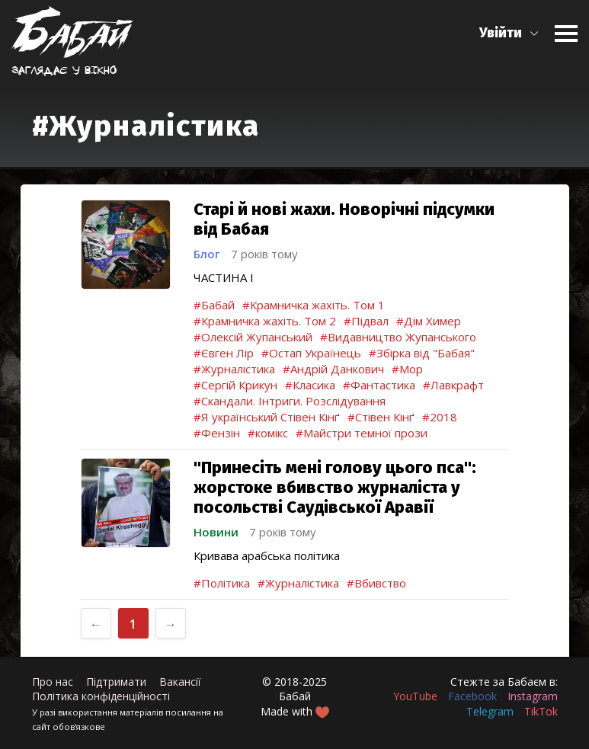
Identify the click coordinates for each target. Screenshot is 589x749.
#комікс (268, 432)
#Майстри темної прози (361, 432)
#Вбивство (376, 583)
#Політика (222, 583)
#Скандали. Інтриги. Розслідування (290, 400)
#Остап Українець (311, 352)
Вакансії (180, 681)
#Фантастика (379, 384)
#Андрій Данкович (333, 368)
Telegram (490, 711)
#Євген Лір (224, 352)
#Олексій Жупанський (253, 336)
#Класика (310, 384)
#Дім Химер (428, 320)
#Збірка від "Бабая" (422, 352)
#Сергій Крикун (235, 384)
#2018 (439, 416)
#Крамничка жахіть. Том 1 (313, 304)
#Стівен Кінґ (381, 416)
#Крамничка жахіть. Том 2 (265, 320)
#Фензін (217, 432)
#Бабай (214, 304)
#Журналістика (234, 368)
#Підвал (366, 320)
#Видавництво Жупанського (398, 336)
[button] (509, 33)
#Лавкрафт (453, 384)
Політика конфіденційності (101, 696)
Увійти (500, 32)
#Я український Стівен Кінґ (267, 416)
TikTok (541, 711)
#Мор (407, 368)
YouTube (415, 696)
